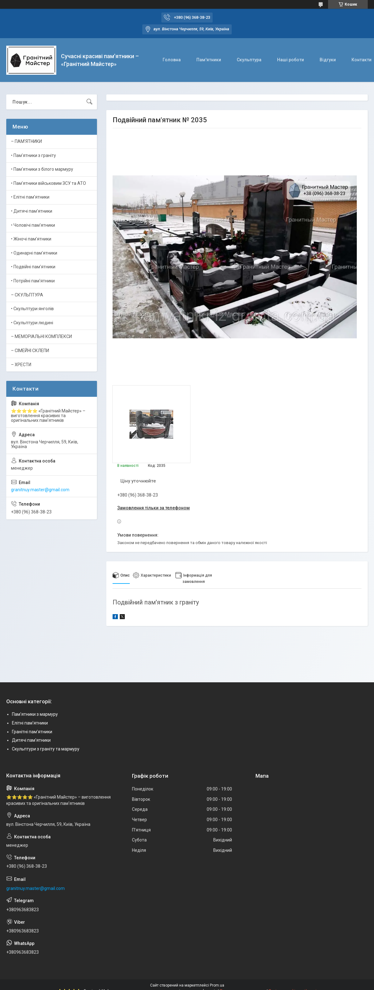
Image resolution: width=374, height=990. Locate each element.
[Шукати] (89, 101)
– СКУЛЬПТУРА (27, 294)
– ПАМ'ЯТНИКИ (26, 141)
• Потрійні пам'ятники (33, 280)
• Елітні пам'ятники (30, 197)
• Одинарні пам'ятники (34, 252)
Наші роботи (290, 59)
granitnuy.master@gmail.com (40, 489)
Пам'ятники (208, 59)
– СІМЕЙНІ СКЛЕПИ (30, 350)
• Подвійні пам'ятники (33, 266)
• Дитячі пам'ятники (31, 211)
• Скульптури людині (32, 322)
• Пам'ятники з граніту (33, 155)
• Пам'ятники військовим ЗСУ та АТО (48, 183)
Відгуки (328, 59)
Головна (172, 59)
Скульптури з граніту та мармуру (45, 748)
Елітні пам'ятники (30, 722)
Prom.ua (217, 985)
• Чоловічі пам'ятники (33, 225)
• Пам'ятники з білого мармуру (42, 169)
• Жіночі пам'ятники (31, 238)
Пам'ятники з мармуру (35, 714)
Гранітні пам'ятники (32, 731)
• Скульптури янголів (32, 308)
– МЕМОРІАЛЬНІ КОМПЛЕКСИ (41, 336)
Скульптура (249, 59)
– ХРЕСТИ (21, 364)
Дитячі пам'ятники (31, 740)
